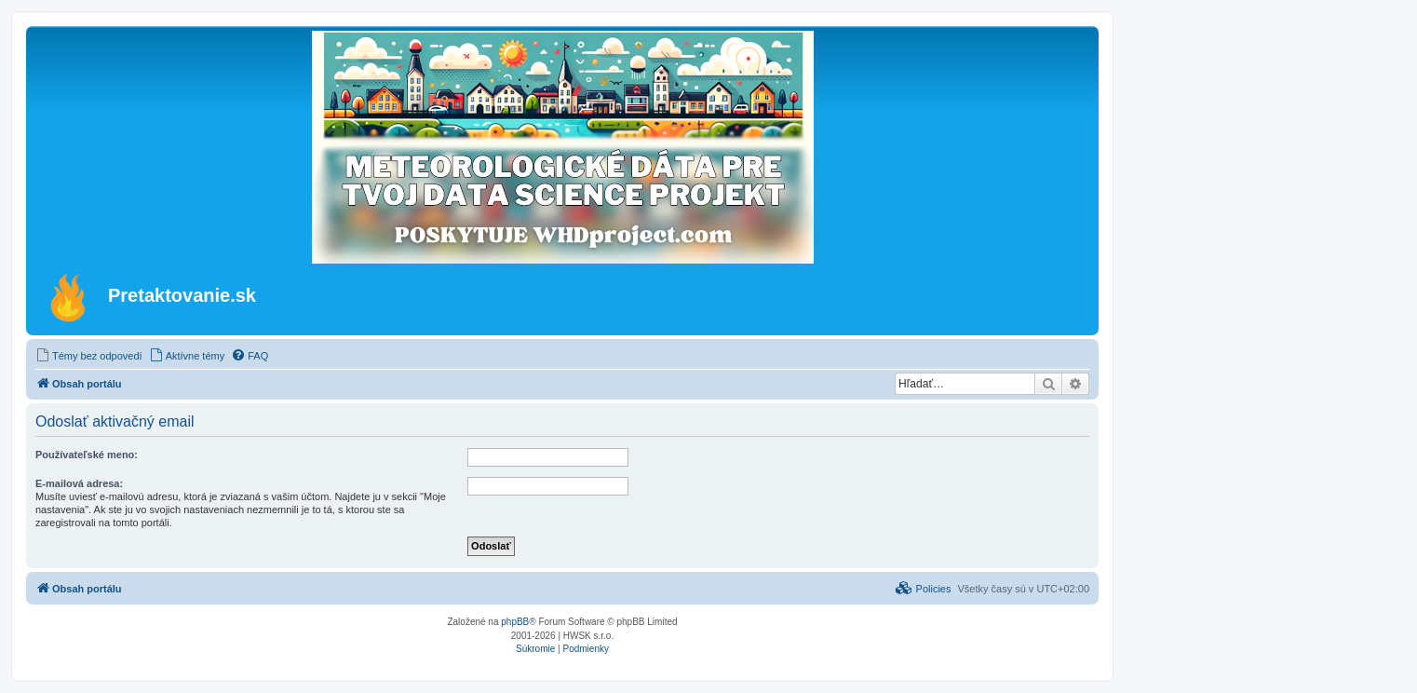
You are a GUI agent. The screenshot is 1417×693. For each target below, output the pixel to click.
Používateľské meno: (86, 454)
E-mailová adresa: (79, 483)
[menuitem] (88, 356)
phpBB (515, 622)
